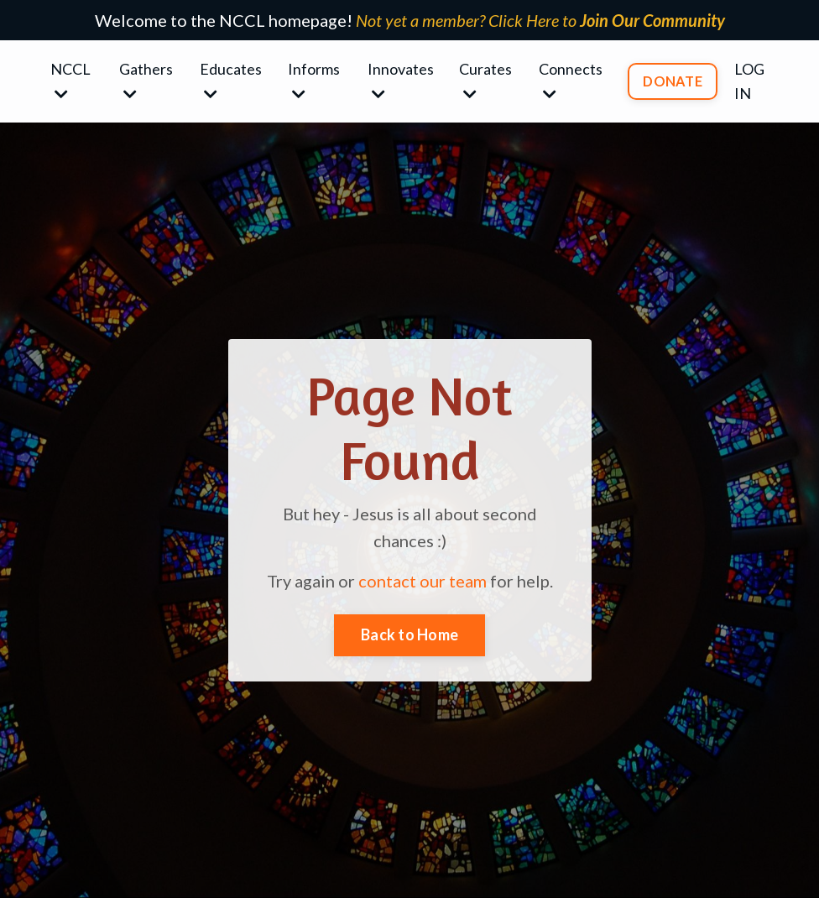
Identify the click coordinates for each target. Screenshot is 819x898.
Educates (231, 81)
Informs (314, 81)
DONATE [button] (672, 81)
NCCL (70, 81)
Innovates (401, 81)
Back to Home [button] (409, 634)
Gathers (146, 81)
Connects (571, 81)
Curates (485, 81)
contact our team (422, 581)
